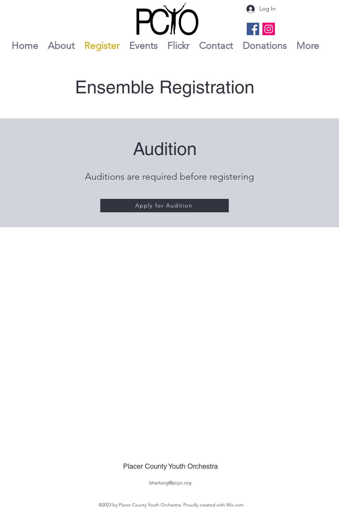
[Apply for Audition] (164, 205)
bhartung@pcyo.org (170, 483)
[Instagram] (268, 29)
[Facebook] (253, 29)
